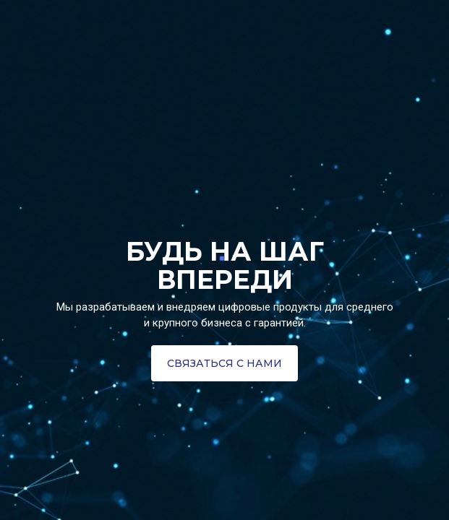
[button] (224, 363)
